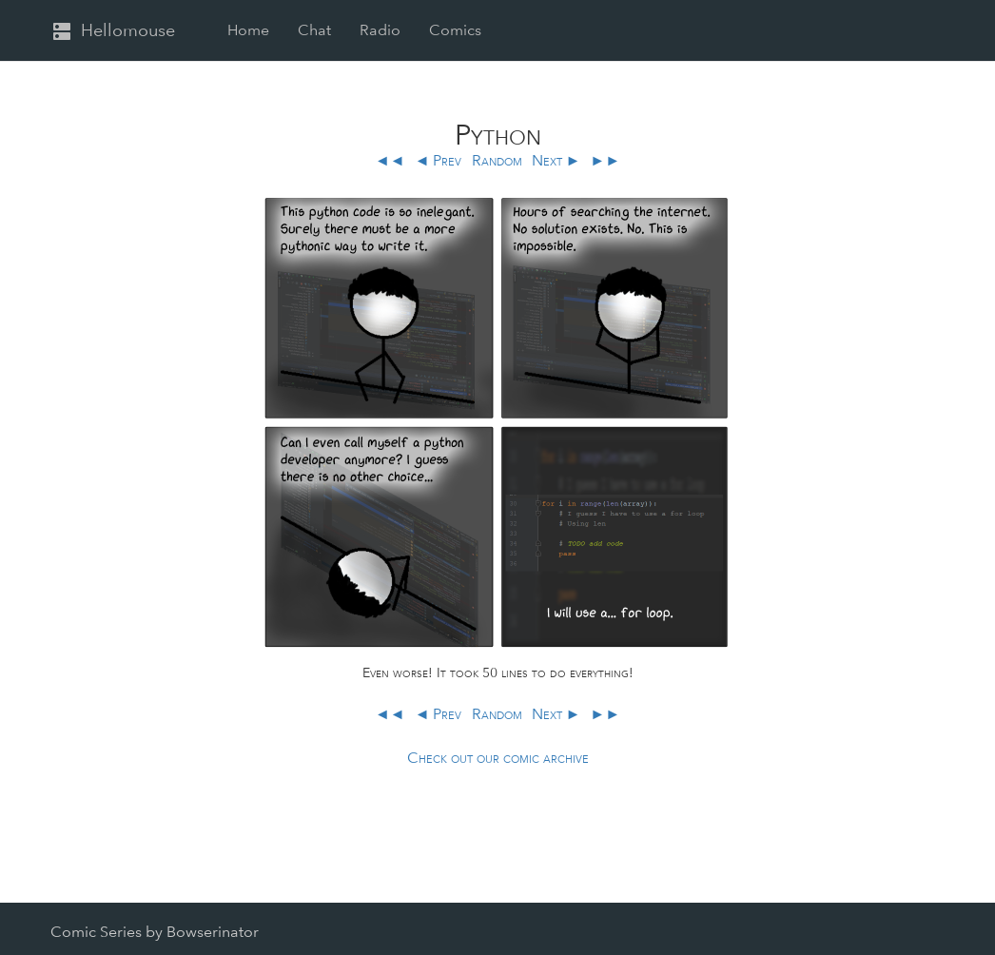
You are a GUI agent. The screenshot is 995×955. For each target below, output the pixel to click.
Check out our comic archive (498, 758)
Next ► (556, 160)
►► (605, 160)
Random (497, 160)
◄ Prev (438, 160)
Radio (380, 30)
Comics (455, 30)
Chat (314, 30)
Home (248, 30)
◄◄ (392, 160)
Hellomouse (112, 31)
